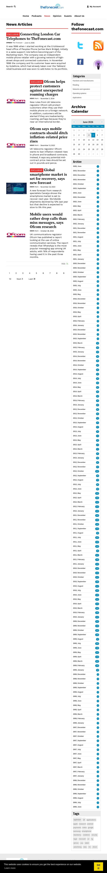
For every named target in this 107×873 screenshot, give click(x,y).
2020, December (79, 263)
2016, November (79, 303)
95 (97, 458)
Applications (77, 98)
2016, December (79, 299)
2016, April (77, 316)
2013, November (79, 414)
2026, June (77, 166)
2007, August (78, 745)
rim (89, 847)
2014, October (78, 365)
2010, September (79, 582)
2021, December (79, 228)
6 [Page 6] (43, 273)
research (82, 824)
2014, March (77, 396)
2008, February (79, 718)
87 (97, 467)
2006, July (77, 802)
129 (97, 511)
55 (97, 392)
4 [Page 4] (29, 273)
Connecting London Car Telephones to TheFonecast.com (33, 36)
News (47, 16)
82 (97, 551)
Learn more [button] (9, 868)
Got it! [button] (98, 866)
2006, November (79, 785)
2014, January (78, 405)
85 (97, 405)
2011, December (79, 515)
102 (97, 471)
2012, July (77, 484)
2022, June (77, 202)
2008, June (77, 701)
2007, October (78, 736)
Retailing (76, 85)
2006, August (78, 798)
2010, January (78, 617)
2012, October (78, 471)
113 (97, 506)
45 (97, 361)
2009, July (77, 643)
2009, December (79, 621)
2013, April (77, 445)
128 (97, 595)
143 (97, 617)
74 (97, 445)
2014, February (79, 400)
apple (75, 824)
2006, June (77, 807)
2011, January (78, 564)
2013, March (77, 449)
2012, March (77, 502)
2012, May (77, 493)
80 (97, 489)
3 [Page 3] (22, 273)
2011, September (79, 529)
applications (91, 820)
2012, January (78, 511)
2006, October (78, 789)
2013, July (77, 431)
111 (97, 586)
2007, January (78, 776)
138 (97, 559)
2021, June (77, 246)
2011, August (78, 533)
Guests (68, 16)
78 (97, 400)
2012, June (77, 489)
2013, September (79, 423)
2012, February (79, 506)
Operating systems (79, 93)
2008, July (77, 696)
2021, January (78, 259)
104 (97, 608)
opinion (77, 819)
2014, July (77, 378)
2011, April (77, 551)
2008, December (79, 674)
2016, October (78, 308)
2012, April (77, 498)
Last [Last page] (31, 279)
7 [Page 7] (50, 273)
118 (97, 568)
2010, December (79, 568)
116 (97, 564)
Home (26, 16)
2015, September (79, 339)
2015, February (79, 347)
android (90, 824)
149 (97, 630)
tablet (87, 843)
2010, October (78, 577)
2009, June (77, 648)
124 (97, 537)
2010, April (77, 604)
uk (84, 820)
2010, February (79, 612)
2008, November (79, 679)
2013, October (78, 418)
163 (97, 661)
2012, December (79, 462)
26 (97, 352)
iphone (76, 843)
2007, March (77, 767)
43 (97, 378)
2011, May (77, 546)
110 (97, 502)
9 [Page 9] (63, 273)
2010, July (77, 590)
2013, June (77, 436)
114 (97, 599)
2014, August (78, 374)
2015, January (78, 352)
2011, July (77, 537)
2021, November (79, 233)
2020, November (79, 268)
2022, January (78, 224)
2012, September (79, 476)
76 (97, 423)
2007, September (79, 741)
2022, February (79, 219)
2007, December (79, 727)
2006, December (79, 780)
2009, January (78, 670)
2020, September (79, 277)
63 (97, 396)
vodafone (86, 835)
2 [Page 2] (16, 273)
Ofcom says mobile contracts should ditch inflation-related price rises (49, 135)
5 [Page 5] (36, 273)
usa (81, 843)
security (94, 835)
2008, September (79, 688)
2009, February (79, 665)
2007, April (77, 763)
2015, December (79, 330)
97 (97, 453)
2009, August (78, 639)
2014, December (79, 356)
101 (97, 555)
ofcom (95, 847)
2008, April (77, 710)
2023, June (77, 193)
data (84, 847)
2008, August (78, 692)
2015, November (79, 334)
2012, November (79, 467)
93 (97, 639)
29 (97, 670)
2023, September (79, 188)
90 (97, 533)
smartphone (86, 831)
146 (97, 626)
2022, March (77, 215)
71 (97, 418)
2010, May (77, 599)
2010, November (79, 573)
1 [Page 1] (9, 273)
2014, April (77, 392)
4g (92, 839)
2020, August (78, 281)
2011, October (78, 524)
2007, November (79, 732)
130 (97, 524)
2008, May (77, 705)
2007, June (77, 754)
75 (97, 431)
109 (97, 520)
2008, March (77, 714)
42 (97, 370)
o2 (88, 839)
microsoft (82, 839)
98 (97, 476)
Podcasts (37, 16)
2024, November (79, 171)
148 (97, 635)
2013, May (77, 440)
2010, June (77, 595)
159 (97, 643)
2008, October (78, 683)
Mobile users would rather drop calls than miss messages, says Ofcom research (48, 220)
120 (97, 542)
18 (97, 347)
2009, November (79, 626)
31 (97, 374)
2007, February (79, 772)
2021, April (77, 255)
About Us (79, 16)
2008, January (78, 723)
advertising (77, 847)
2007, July (77, 749)
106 (97, 515)
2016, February (79, 321)
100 (97, 498)
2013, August (78, 427)
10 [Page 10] (10, 279)
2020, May (77, 294)
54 (97, 365)
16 (97, 343)
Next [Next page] (19, 279)
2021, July (77, 241)
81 (97, 462)
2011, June (77, 542)
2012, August (78, 480)
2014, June (77, 383)
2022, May (77, 206)
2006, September (79, 794)
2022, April (77, 210)
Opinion (57, 16)
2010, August (78, 586)
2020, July (77, 286)
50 (97, 383)
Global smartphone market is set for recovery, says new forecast (48, 176)
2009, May (77, 652)
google (90, 828)
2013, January (78, 458)
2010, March (77, 608)
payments (77, 828)
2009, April (77, 657)
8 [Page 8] (56, 273)
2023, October (78, 184)
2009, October (78, 630)
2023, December (79, 175)
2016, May (77, 312)
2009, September (79, 635)
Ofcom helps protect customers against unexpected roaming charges (47, 87)
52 (97, 387)
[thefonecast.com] (52, 6)
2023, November (79, 180)
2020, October (78, 272)
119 (97, 529)
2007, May (77, 758)
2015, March (77, 343)
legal (75, 839)
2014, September (79, 370)
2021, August (78, 237)
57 (97, 427)
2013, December (79, 409)
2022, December (79, 197)
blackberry (77, 835)
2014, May (77, 387)
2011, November (79, 520)
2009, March (77, 661)
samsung (77, 831)
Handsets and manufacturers (83, 81)
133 (97, 493)
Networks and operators (81, 89)
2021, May (77, 250)
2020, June (77, 290)
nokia (84, 828)
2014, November (79, 361)
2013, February (79, 453)
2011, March (77, 555)
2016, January (78, 325)
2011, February (79, 559)
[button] (11, 6)
